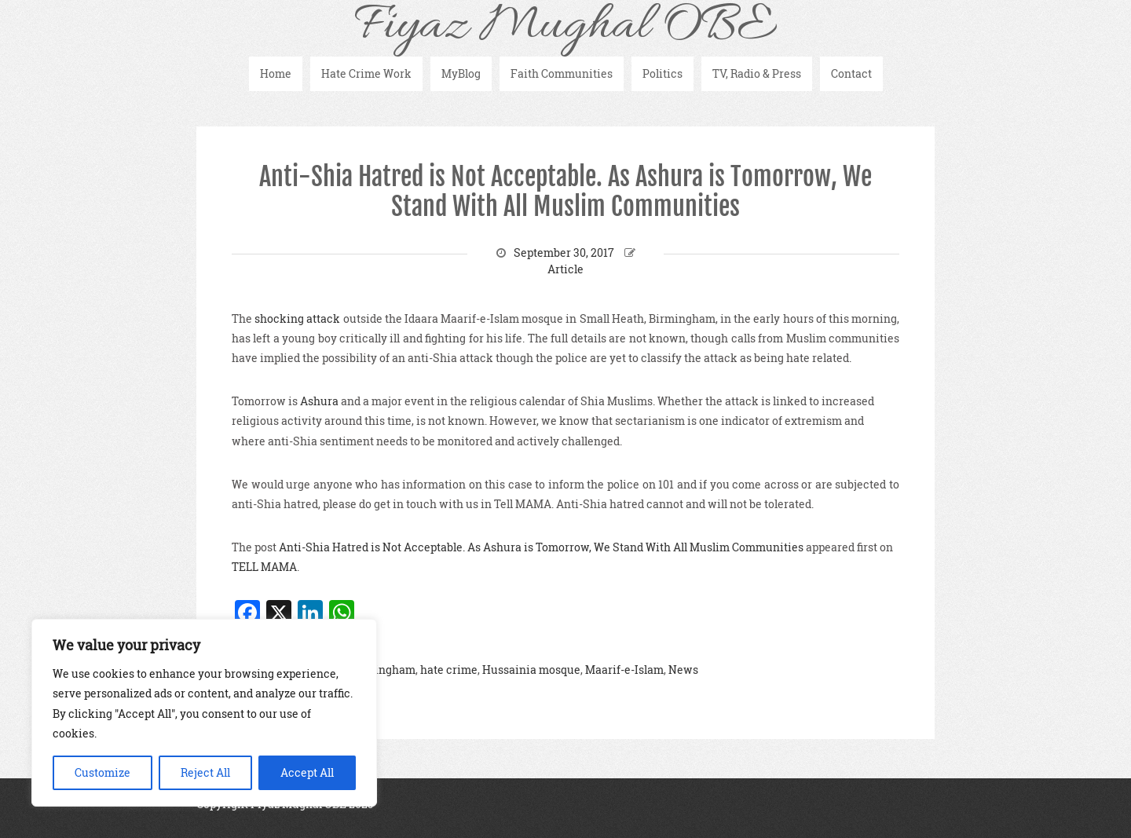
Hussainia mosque (531, 669)
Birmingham (382, 669)
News (683, 669)
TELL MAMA (264, 566)
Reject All (205, 772)
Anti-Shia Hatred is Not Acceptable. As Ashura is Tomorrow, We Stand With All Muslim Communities (565, 191)
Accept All (307, 772)
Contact (851, 73)
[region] (204, 713)
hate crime (449, 669)
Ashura (319, 400)
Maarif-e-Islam (624, 669)
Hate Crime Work (366, 73)
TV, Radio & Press (756, 73)
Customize (102, 772)
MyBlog (461, 73)
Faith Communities (562, 73)
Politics (662, 73)
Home (275, 73)
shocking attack (298, 318)
